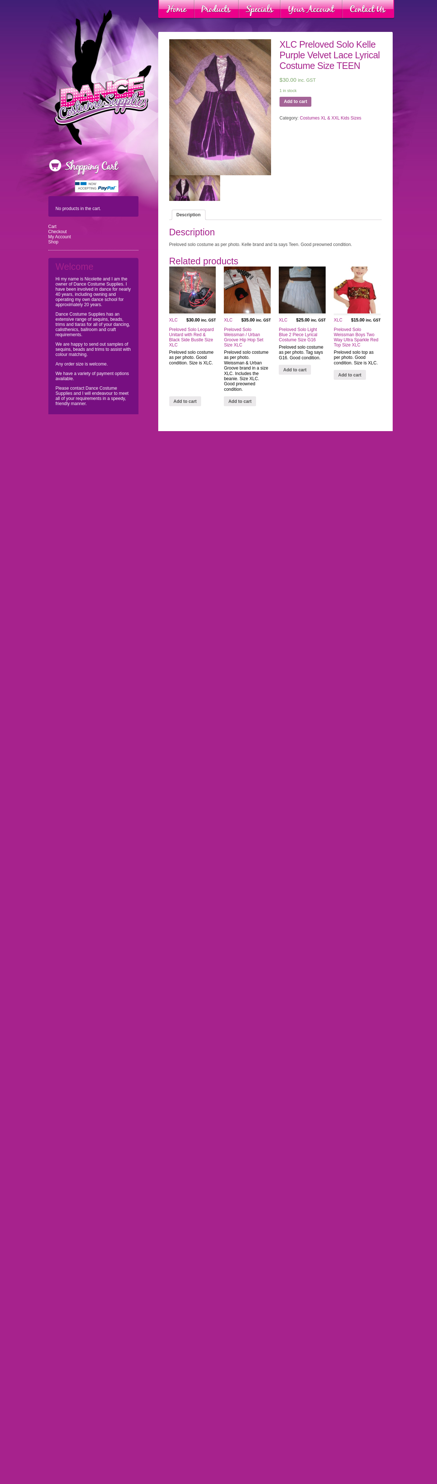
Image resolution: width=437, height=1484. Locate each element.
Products (216, 9)
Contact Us (368, 9)
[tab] (188, 215)
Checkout (57, 231)
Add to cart (295, 101)
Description (189, 214)
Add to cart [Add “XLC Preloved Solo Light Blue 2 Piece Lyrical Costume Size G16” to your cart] (294, 369)
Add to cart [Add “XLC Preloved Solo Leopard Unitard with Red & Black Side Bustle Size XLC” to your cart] (185, 401)
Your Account (311, 9)
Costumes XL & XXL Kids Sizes (330, 118)
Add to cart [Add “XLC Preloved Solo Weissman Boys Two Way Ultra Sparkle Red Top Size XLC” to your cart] (349, 375)
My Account (59, 236)
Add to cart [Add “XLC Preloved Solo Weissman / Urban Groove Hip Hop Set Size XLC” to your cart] (239, 401)
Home (176, 9)
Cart (52, 226)
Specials (259, 9)
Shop (53, 242)
